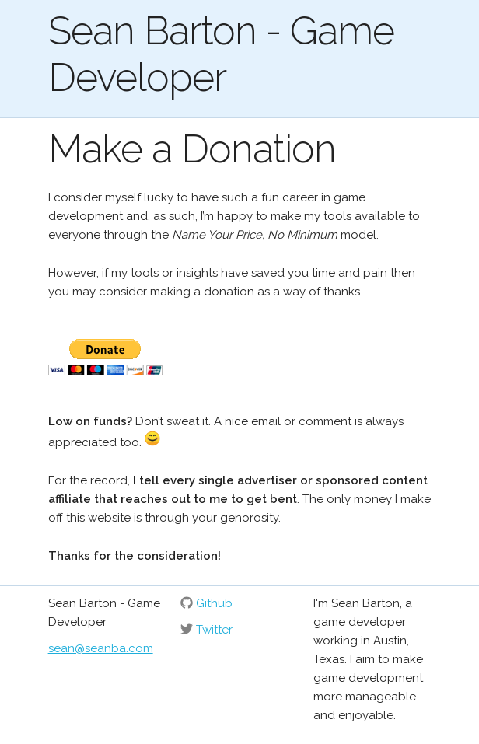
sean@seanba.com (100, 648)
